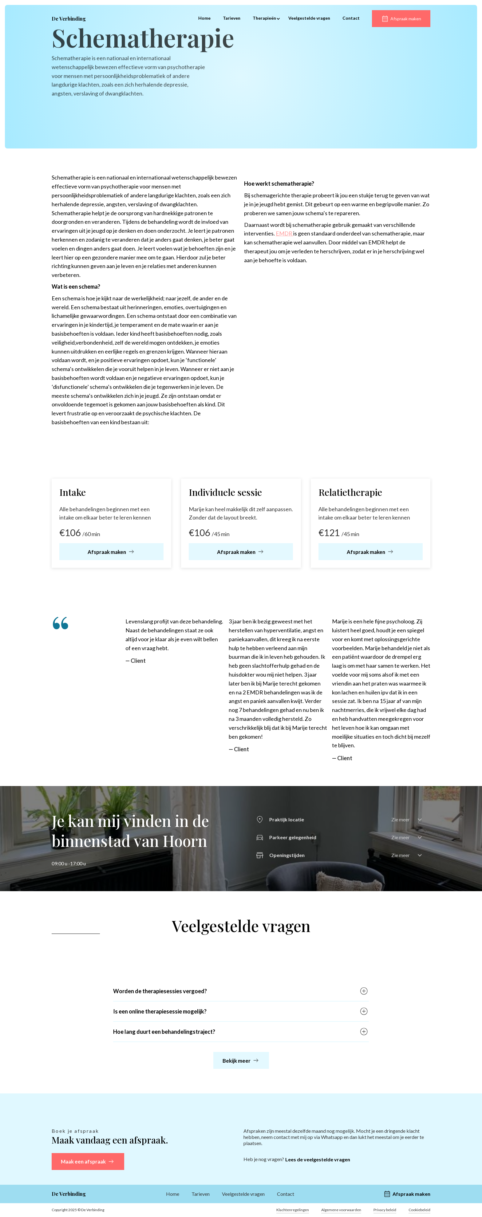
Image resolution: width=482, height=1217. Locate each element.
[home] (69, 19)
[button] (264, 19)
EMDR (284, 233)
